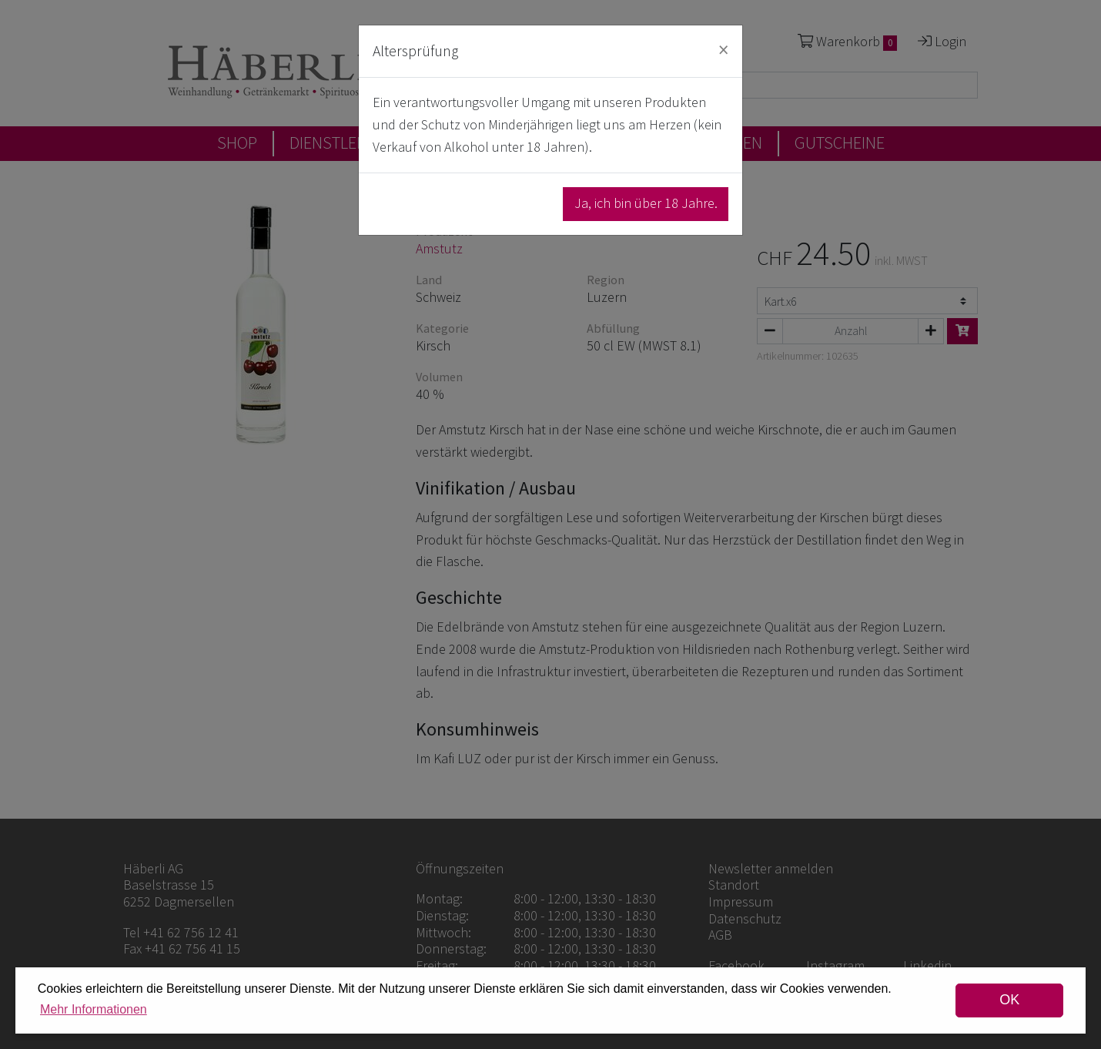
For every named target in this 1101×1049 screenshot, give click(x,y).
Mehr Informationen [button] (93, 1009)
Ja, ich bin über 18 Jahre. (646, 203)
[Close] (723, 49)
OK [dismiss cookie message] (1009, 999)
